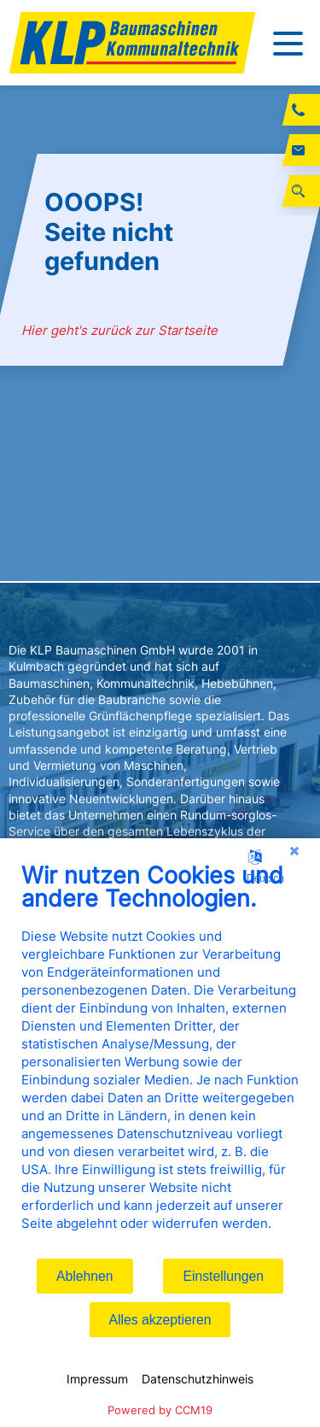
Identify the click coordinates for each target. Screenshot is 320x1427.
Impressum (97, 1378)
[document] (160, 1059)
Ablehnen (84, 1276)
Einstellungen (223, 1276)
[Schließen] (294, 851)
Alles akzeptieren (160, 1319)
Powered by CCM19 (160, 1410)
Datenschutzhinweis (197, 1378)
